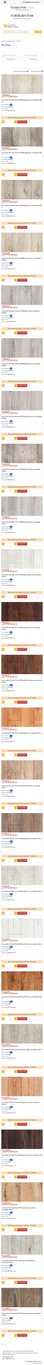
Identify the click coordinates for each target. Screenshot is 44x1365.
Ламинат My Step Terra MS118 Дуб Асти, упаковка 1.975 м (22, 891)
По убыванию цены (36, 71)
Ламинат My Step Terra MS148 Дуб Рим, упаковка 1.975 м (21, 733)
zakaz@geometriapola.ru (31, 2)
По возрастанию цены (21, 71)
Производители (11, 41)
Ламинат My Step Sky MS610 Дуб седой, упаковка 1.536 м (22, 1049)
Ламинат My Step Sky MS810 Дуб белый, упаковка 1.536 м (22, 944)
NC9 (40, 1363)
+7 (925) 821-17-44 (22, 15)
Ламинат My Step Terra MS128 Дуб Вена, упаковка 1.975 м (22, 838)
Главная (3, 41)
